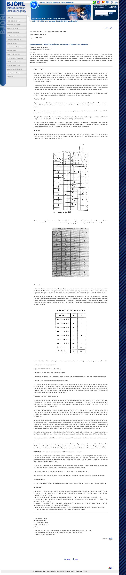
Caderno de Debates (14, 47)
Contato (11, 76)
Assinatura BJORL (14, 73)
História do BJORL (14, 21)
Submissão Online (14, 65)
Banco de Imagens (14, 54)
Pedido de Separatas (15, 69)
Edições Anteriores (14, 39)
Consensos (12, 50)
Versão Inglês (108, 28)
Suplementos (12, 43)
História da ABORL (14, 24)
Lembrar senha (99, 15)
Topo (76, 559)
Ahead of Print (13, 36)
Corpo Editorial (13, 28)
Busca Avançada (13, 32)
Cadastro (106, 15)
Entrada (10, 17)
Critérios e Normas (14, 62)
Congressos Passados (15, 58)
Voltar (68, 559)
